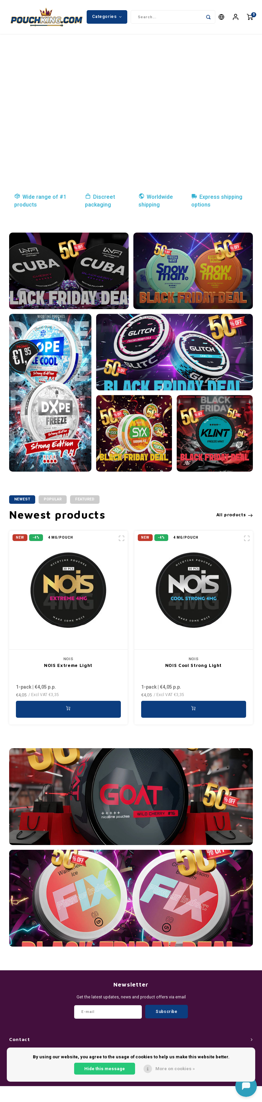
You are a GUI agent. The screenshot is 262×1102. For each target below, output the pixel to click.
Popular (53, 499)
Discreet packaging (100, 201)
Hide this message (104, 1068)
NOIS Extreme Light (68, 665)
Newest (22, 499)
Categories (107, 17)
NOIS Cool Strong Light (193, 665)
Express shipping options (216, 201)
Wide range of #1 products (40, 201)
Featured (84, 499)
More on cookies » (175, 1068)
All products (234, 514)
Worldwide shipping (155, 201)
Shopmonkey (156, 1096)
